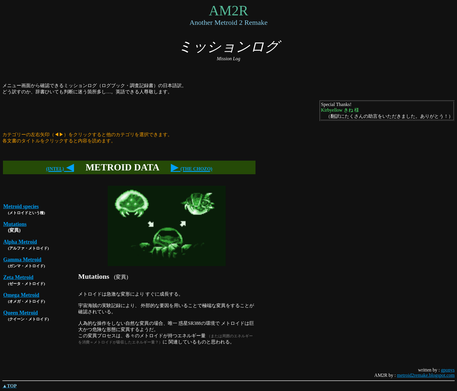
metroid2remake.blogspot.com (426, 375)
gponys (448, 369)
